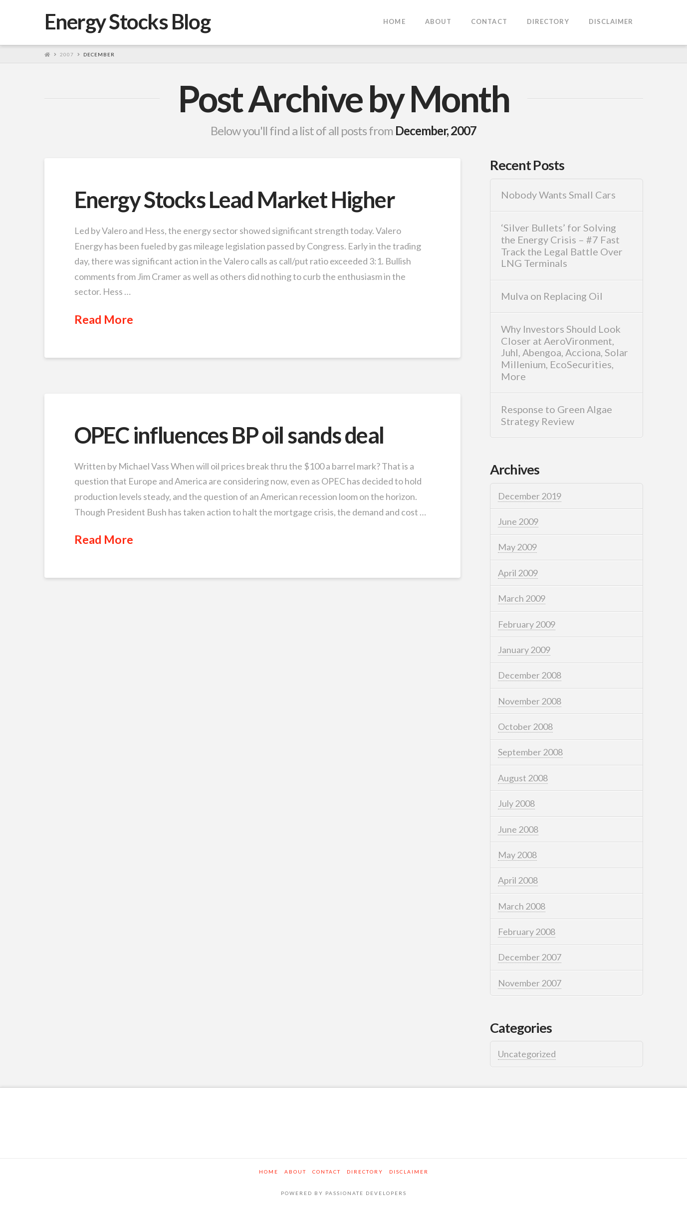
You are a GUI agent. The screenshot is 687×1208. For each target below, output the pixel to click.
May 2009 (517, 546)
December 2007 (529, 957)
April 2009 (518, 572)
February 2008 (526, 931)
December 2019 (529, 495)
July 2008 (516, 803)
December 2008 (529, 675)
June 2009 (518, 521)
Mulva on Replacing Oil (552, 296)
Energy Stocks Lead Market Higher (234, 199)
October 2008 (525, 726)
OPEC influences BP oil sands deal (229, 435)
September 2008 (530, 751)
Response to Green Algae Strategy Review (556, 415)
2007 (67, 54)
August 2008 (523, 777)
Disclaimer (409, 1172)
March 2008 (521, 906)
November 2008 (529, 701)
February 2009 (526, 624)
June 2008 (518, 829)
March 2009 (521, 598)
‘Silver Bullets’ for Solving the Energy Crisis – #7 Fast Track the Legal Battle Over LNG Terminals (562, 245)
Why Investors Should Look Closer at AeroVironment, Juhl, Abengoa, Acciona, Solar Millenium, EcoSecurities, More (564, 352)
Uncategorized (527, 1053)
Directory (365, 1172)
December (99, 54)
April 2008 (518, 880)
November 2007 (529, 982)
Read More (103, 319)
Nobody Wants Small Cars (558, 195)
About (295, 1172)
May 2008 (517, 854)
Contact (326, 1172)
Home (268, 1172)
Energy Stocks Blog (127, 21)
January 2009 (524, 649)
